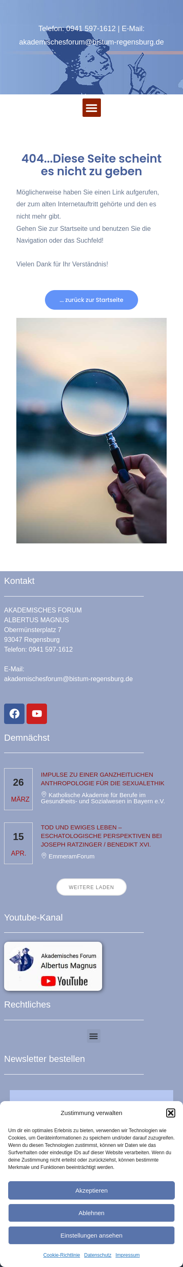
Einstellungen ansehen (91, 1235)
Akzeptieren (91, 1190)
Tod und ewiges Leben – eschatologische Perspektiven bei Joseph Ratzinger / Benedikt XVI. (101, 836)
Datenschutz (98, 1255)
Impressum (128, 1255)
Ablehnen (91, 1212)
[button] (171, 1113)
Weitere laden (91, 887)
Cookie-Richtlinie (61, 1255)
